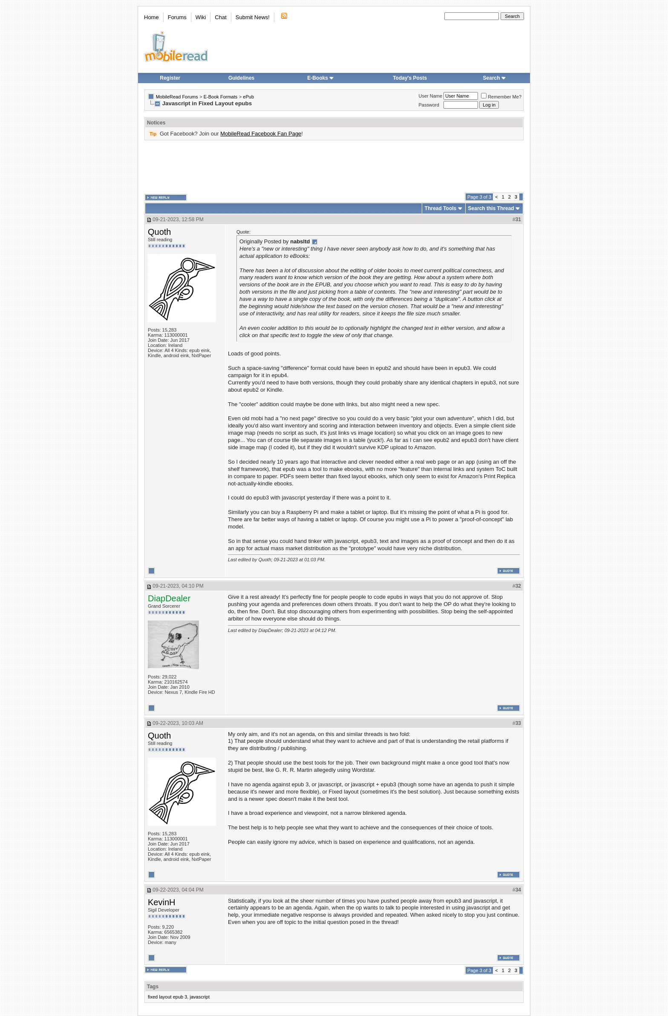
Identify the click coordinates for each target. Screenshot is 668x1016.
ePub (248, 96)
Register (170, 78)
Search (494, 78)
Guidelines (241, 78)
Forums (177, 17)
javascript (199, 996)
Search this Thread (491, 208)
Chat (220, 17)
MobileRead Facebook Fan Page (260, 133)
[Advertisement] (334, 166)
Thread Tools (440, 208)
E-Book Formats (220, 96)
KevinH (161, 902)
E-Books (320, 78)
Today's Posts (410, 78)
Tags (152, 987)
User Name (431, 95)
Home (151, 17)
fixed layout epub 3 (167, 996)
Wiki (201, 17)
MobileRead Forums (177, 96)
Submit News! (253, 17)
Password (429, 104)
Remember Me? (501, 96)
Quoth (159, 232)
